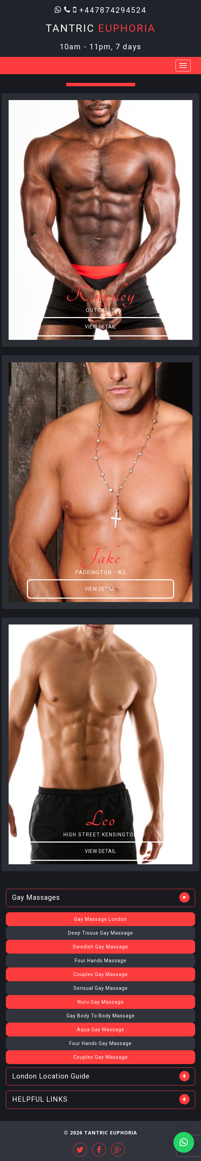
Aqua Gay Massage (100, 1029)
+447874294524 (113, 10)
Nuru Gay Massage (101, 1002)
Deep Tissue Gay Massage (100, 933)
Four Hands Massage (101, 960)
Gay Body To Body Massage (101, 1016)
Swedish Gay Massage (100, 947)
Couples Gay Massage (100, 974)
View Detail (100, 326)
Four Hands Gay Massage (100, 1043)
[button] (183, 1142)
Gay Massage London (100, 919)
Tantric (101, 28)
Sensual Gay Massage (100, 988)
